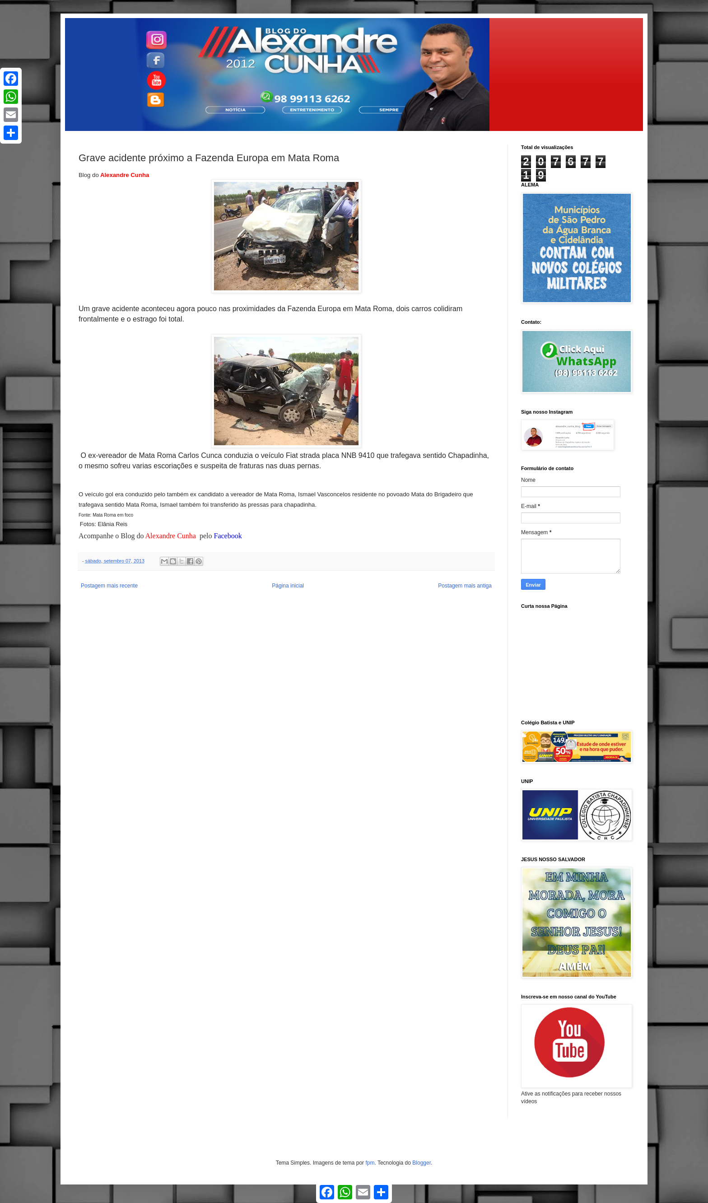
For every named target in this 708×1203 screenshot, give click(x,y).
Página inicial (288, 586)
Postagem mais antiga (465, 586)
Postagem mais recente (109, 586)
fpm (369, 1163)
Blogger (421, 1163)
